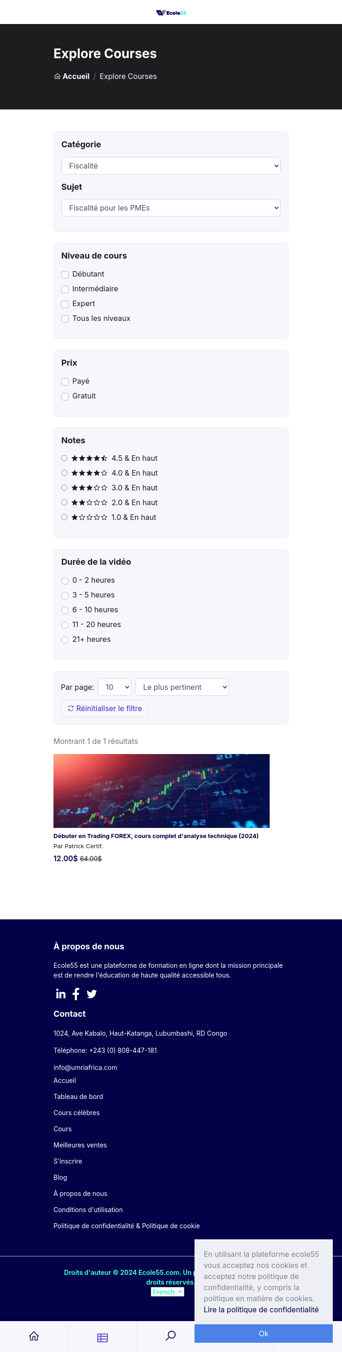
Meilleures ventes (80, 1145)
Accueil (71, 76)
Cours (62, 1129)
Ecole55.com (158, 1272)
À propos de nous (80, 1193)
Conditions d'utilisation (88, 1209)
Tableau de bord (78, 1096)
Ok (263, 1333)
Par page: (77, 687)
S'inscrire (67, 1161)
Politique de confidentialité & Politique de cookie (126, 1226)
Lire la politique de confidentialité (261, 1309)
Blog (60, 1177)
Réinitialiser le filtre (104, 708)
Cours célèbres (76, 1113)
